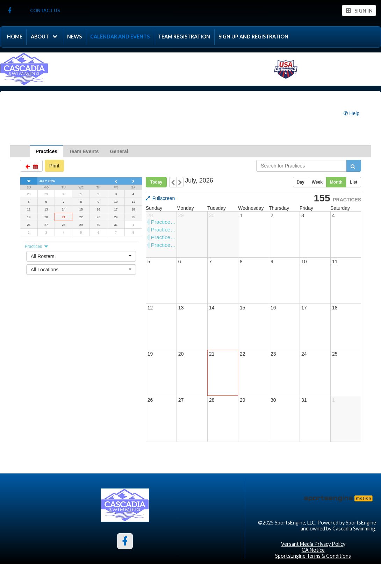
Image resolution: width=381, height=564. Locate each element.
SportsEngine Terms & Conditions (313, 556)
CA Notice (313, 550)
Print (54, 166)
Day (300, 182)
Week (317, 182)
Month (336, 182)
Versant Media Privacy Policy (313, 544)
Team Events (84, 151)
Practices (46, 151)
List (353, 182)
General (119, 151)
